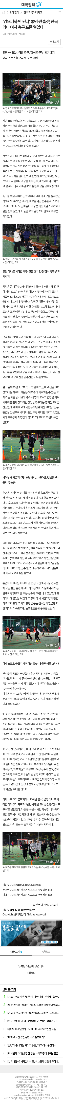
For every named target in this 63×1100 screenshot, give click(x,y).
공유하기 (59, 12)
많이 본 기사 (9, 989)
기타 (26, 41)
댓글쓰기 (47, 951)
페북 (5, 41)
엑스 (12, 41)
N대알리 (14, 12)
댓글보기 (16, 951)
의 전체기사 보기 (45, 905)
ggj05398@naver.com (22, 910)
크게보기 (54, 41)
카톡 (19, 41)
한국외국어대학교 (33, 12)
